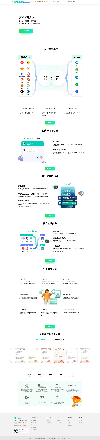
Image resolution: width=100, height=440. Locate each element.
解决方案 (41, 1)
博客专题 (70, 425)
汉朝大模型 (54, 1)
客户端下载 (59, 420)
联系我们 (80, 422)
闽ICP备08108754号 (52, 438)
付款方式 (70, 420)
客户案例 (48, 1)
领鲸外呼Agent (35, 422)
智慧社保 (48, 423)
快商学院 (70, 423)
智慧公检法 (48, 422)
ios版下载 (59, 422)
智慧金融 (48, 420)
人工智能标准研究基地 (83, 423)
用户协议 (63, 438)
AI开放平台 (62, 1)
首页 (32, 1)
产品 (36, 1)
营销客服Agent (35, 424)
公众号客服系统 (34, 429)
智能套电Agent (33, 425)
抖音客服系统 (33, 427)
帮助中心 (70, 422)
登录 (79, 1)
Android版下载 (60, 423)
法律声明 (58, 438)
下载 (68, 1)
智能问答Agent (35, 420)
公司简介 (80, 420)
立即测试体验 (50, 168)
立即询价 (26, 30)
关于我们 (73, 1)
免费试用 (85, 1)
